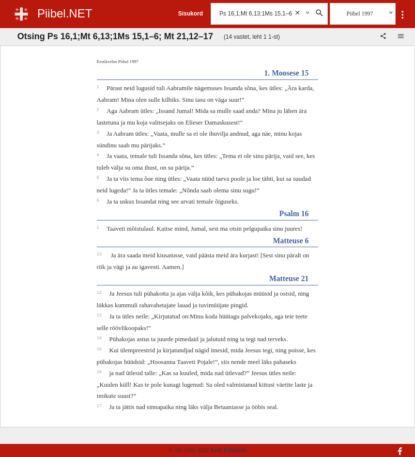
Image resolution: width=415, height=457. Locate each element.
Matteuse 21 (288, 278)
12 (100, 292)
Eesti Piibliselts (228, 450)
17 (100, 405)
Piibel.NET (64, 13)
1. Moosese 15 (286, 73)
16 (100, 371)
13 (100, 254)
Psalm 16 (294, 213)
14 (100, 337)
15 (100, 349)
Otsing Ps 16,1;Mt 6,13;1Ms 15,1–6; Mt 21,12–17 (115, 36)
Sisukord (190, 13)
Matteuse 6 (291, 240)
